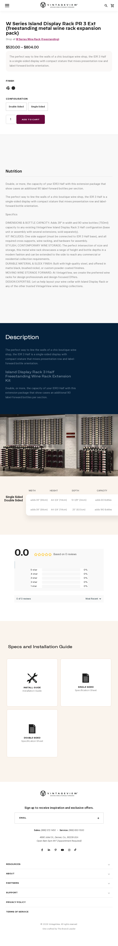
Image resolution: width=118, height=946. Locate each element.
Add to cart (31, 119)
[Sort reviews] (93, 599)
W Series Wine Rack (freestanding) (37, 39)
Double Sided (16, 107)
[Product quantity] (10, 119)
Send (98, 818)
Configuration (17, 99)
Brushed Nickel (8, 88)
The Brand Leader (66, 929)
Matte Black (13, 88)
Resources (13, 864)
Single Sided (38, 107)
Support (12, 893)
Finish (10, 81)
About (10, 874)
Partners (12, 883)
